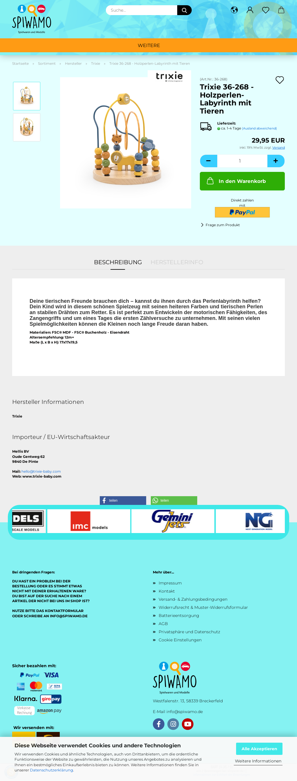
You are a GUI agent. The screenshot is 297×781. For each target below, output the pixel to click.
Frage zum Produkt (223, 225)
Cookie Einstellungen (180, 640)
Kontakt (167, 591)
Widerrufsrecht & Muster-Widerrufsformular (203, 607)
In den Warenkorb (236, 180)
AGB (163, 623)
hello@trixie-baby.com (41, 471)
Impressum (170, 583)
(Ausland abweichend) (259, 128)
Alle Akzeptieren (259, 748)
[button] (234, 10)
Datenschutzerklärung (51, 770)
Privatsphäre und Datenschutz (189, 631)
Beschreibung (118, 262)
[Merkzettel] (266, 10)
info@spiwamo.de (184, 711)
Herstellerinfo (177, 262)
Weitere (149, 45)
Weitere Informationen (258, 761)
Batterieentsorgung (179, 615)
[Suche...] (184, 10)
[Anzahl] (242, 161)
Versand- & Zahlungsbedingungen (193, 599)
